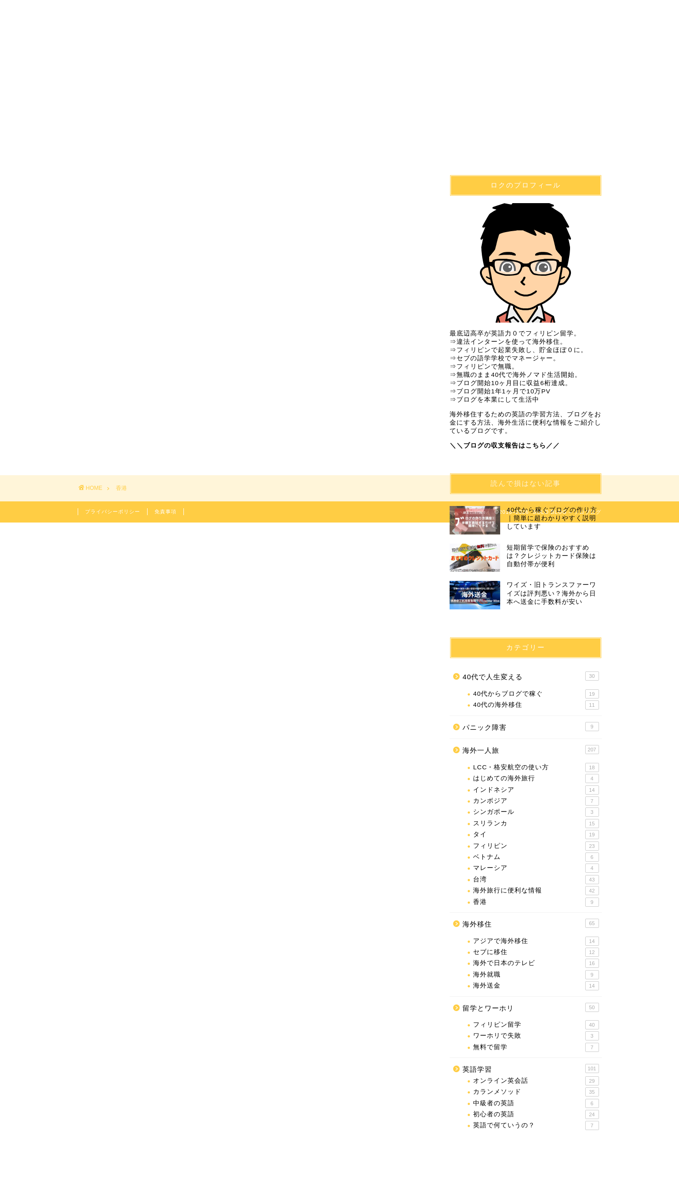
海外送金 (536, 985)
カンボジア (536, 801)
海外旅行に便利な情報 (536, 890)
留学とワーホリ (530, 1007)
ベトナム (536, 857)
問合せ (559, 40)
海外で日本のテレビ (536, 963)
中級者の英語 (536, 1103)
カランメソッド (536, 1092)
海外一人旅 (471, 40)
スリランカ (536, 823)
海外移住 (209, 40)
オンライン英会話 (536, 1080)
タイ (536, 834)
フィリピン (536, 846)
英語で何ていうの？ (536, 1125)
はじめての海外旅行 (536, 778)
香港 (536, 902)
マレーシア (536, 868)
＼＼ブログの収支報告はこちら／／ (505, 445)
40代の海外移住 (536, 705)
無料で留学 (536, 1047)
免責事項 (165, 511)
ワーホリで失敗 (536, 1036)
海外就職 (536, 974)
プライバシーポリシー (112, 511)
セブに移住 (536, 952)
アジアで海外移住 (536, 941)
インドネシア (536, 790)
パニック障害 (530, 726)
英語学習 (383, 40)
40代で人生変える (121, 40)
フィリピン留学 (296, 40)
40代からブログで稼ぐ (536, 694)
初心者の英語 (536, 1114)
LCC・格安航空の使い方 (536, 767)
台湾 (536, 879)
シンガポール (536, 812)
